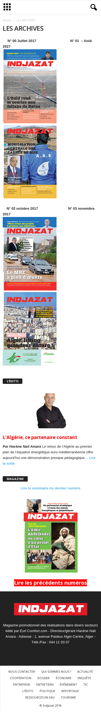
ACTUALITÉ (85, 671)
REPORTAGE (70, 691)
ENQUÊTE (84, 678)
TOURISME (68, 697)
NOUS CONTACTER (21, 671)
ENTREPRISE (21, 684)
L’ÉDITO (27, 691)
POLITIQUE (47, 691)
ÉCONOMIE (63, 678)
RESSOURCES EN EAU (40, 697)
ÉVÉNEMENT (68, 684)
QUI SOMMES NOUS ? (56, 671)
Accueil (7, 20)
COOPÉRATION (20, 678)
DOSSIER (43, 678)
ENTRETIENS (45, 684)
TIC (85, 684)
